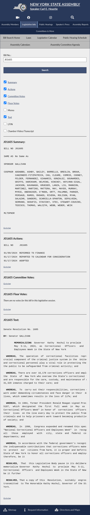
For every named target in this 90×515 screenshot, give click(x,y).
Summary (12, 82)
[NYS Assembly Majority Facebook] (29, 18)
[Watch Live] (17, 18)
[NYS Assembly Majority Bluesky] (61, 18)
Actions (11, 89)
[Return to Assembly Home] (45, 7)
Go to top (7, 228)
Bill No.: (7, 55)
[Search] (73, 18)
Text (10, 117)
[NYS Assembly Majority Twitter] (39, 18)
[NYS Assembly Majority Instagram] (51, 18)
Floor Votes (13, 103)
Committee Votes (16, 96)
